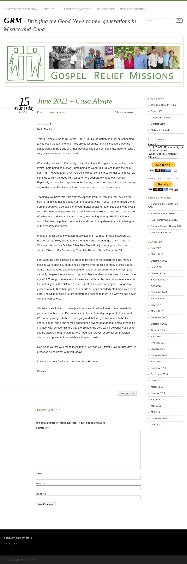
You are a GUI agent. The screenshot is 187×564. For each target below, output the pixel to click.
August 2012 (157, 399)
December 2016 (159, 317)
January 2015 (158, 349)
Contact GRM (105, 9)
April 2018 (156, 286)
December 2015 (159, 324)
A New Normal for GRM (163, 213)
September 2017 (159, 298)
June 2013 (156, 380)
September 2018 (159, 279)
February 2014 (158, 368)
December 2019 (159, 260)
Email (40, 483)
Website (41, 494)
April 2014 (156, 361)
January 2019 (158, 273)
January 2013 (158, 393)
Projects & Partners (77, 9)
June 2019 (156, 267)
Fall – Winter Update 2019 (164, 220)
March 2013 (157, 387)
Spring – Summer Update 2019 (166, 226)
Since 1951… (50, 9)
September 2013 (159, 374)
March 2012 (157, 412)
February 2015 (158, 342)
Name (40, 473)
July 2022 (156, 248)
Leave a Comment (127, 112)
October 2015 (158, 330)
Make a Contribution (133, 9)
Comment (42, 428)
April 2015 (156, 336)
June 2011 (156, 424)
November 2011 (159, 418)
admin (52, 112)
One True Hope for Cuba (21, 9)
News (62, 112)
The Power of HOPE (161, 232)
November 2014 (159, 355)
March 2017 (157, 311)
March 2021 (157, 254)
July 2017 (156, 305)
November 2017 (159, 292)
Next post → (127, 393)
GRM (13, 20)
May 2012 (156, 405)
